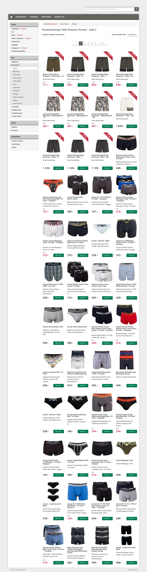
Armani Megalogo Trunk (124, 460)
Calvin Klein (16, 75)
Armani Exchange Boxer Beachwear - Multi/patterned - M (53, 115)
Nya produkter (21, 17)
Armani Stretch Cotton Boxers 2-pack (75, 198)
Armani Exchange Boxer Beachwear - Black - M (75, 75)
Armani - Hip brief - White (101, 241)
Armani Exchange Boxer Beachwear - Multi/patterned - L (77, 115)
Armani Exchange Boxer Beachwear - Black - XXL (124, 75)
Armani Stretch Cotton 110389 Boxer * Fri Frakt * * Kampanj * (52, 462)
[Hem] (11, 17)
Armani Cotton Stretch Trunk (53, 327)
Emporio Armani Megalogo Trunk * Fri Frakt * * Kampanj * (53, 242)
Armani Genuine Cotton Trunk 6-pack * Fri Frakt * (77, 285)
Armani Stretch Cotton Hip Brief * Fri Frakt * (76, 415)
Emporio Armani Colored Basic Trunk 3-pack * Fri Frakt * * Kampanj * (53, 549)
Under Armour (17, 103)
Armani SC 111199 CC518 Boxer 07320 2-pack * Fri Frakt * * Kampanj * (101, 505)
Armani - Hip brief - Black (52, 415)
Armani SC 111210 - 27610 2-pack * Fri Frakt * (126, 505)
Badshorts (15, 62)
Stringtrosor (19, 48)
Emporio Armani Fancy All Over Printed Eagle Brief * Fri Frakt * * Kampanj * (53, 199)
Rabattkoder (46, 17)
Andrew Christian (17, 141)
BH (13, 32)
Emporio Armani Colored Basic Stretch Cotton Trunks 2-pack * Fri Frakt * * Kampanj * (102, 329)
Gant (14, 84)
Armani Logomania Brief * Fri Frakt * (53, 373)
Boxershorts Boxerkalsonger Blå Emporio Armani (126, 373)
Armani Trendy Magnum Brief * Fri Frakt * (77, 461)
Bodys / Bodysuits (21, 38)
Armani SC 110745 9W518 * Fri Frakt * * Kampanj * (101, 198)
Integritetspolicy (133, 570)
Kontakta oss (59, 17)
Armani (15, 68)
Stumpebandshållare (18, 51)
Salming (15, 94)
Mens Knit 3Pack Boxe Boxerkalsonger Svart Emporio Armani (99, 549)
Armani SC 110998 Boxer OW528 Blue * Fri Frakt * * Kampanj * (76, 505)
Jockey (14, 147)
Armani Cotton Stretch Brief (77, 327)
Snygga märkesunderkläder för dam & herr (26, 6)
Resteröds (16, 91)
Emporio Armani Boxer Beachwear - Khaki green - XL (53, 75)
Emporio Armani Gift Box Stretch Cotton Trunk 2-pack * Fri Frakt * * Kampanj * (126, 328)
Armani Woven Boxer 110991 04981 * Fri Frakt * (53, 285)
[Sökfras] (110, 9)
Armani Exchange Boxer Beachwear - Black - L (100, 75)
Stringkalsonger (17, 113)
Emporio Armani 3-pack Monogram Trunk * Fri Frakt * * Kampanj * (126, 199)
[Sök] (136, 9)
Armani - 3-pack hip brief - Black (52, 505)
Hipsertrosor (16, 41)
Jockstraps (15, 107)
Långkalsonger (16, 110)
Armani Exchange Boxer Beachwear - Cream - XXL (125, 115)
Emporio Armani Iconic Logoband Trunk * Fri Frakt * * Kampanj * (102, 462)
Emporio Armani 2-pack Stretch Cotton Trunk (100, 285)
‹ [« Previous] (73, 43)
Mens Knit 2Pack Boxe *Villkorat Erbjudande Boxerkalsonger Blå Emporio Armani (77, 550)
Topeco (15, 100)
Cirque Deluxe (17, 78)
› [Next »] (106, 43)
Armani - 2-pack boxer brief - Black (126, 548)
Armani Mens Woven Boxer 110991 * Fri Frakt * (101, 373)
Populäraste (132, 34)
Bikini (17, 35)
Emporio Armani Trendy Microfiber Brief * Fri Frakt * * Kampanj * (126, 416)
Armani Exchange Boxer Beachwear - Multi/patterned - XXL (102, 115)
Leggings (15, 45)
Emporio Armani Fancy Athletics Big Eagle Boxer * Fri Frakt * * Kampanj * (102, 416)
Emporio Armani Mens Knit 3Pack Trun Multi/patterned (77, 373)
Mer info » (59, 85)
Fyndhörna (34, 17)
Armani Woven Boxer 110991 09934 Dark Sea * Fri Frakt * (126, 285)
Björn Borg (16, 71)
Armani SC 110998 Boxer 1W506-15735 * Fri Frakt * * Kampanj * (126, 242)
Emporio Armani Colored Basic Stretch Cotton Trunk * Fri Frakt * (126, 157)
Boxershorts (16, 65)
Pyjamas (14, 127)
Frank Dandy (17, 81)
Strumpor (15, 130)
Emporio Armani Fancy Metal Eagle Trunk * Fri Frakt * (77, 241)
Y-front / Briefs (16, 116)
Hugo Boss (16, 87)
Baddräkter (19, 29)
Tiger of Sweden (18, 97)
